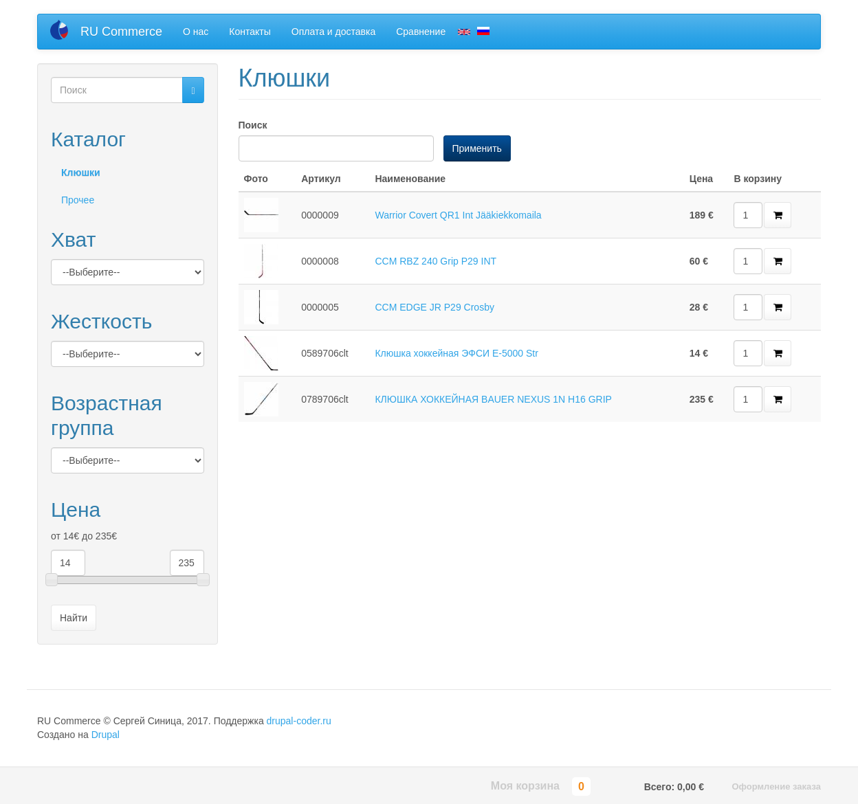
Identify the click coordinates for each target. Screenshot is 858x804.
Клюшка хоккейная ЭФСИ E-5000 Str (456, 353)
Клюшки (80, 172)
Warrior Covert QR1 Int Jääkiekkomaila (458, 215)
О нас (195, 31)
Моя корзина (525, 786)
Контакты (249, 31)
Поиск (253, 125)
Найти (73, 617)
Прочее (77, 199)
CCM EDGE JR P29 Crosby (434, 307)
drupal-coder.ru (299, 720)
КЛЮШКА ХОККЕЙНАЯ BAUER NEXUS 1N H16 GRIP (493, 399)
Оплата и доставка (333, 31)
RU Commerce (121, 31)
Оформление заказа (776, 786)
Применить (477, 148)
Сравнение (421, 31)
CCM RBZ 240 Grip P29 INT (435, 261)
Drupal (105, 734)
